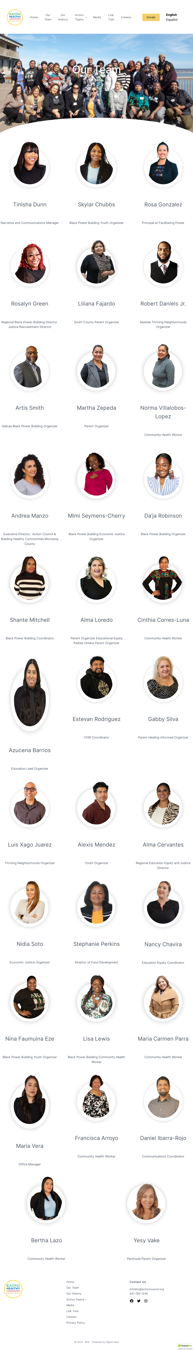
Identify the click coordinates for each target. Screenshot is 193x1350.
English (171, 15)
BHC (87, 1342)
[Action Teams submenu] (86, 17)
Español (171, 19)
